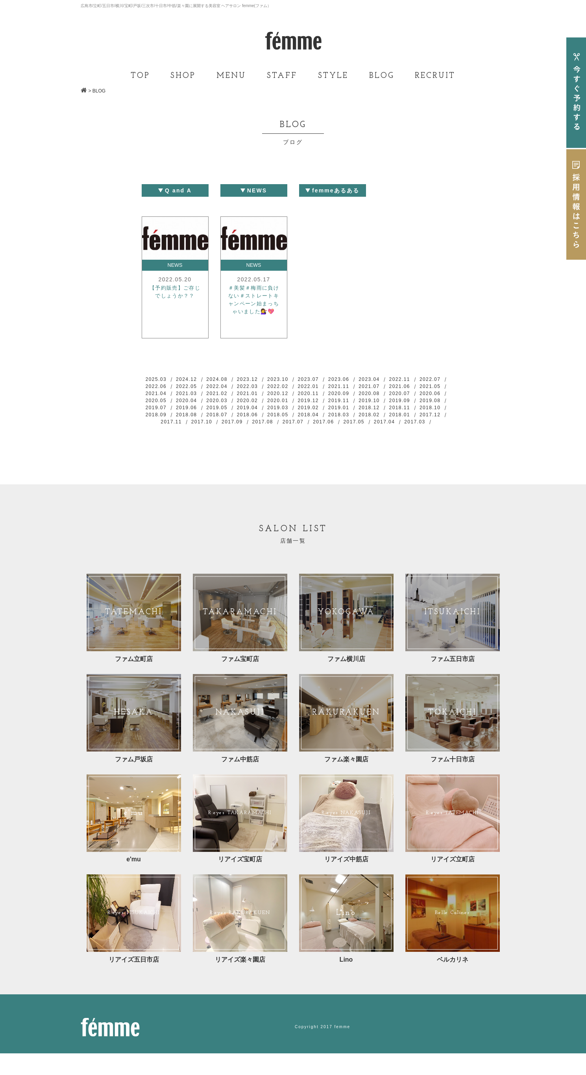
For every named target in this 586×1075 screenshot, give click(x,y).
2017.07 (242, 437)
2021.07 (428, 388)
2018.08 (361, 421)
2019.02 (157, 421)
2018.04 (191, 429)
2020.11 (395, 396)
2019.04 (395, 413)
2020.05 (259, 404)
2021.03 (259, 396)
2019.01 (191, 421)
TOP (140, 76)
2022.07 (157, 388)
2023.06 (361, 380)
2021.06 (157, 396)
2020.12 (361, 396)
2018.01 (293, 429)
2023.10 (293, 380)
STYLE (333, 76)
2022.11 (428, 380)
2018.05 (157, 429)
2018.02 (259, 429)
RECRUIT (435, 76)
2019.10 (191, 413)
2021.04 (225, 396)
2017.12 (327, 429)
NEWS (175, 265)
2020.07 (191, 404)
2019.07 (293, 413)
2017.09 (428, 429)
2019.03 (428, 413)
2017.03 (378, 437)
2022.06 (191, 388)
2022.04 (259, 388)
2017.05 (310, 437)
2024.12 (191, 380)
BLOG (381, 76)
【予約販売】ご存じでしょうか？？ (175, 299)
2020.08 (157, 404)
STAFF (282, 76)
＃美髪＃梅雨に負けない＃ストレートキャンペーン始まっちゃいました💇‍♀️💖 (253, 308)
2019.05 (361, 413)
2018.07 (395, 421)
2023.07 (327, 380)
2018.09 (327, 421)
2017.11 (361, 429)
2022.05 (225, 388)
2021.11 (395, 388)
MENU (231, 76)
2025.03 (157, 380)
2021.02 (293, 396)
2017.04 (344, 437)
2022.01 (361, 388)
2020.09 (428, 396)
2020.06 (225, 404)
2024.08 (225, 380)
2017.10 (395, 429)
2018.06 (428, 421)
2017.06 (276, 437)
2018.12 (225, 421)
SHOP (183, 76)
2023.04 (395, 380)
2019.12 (428, 404)
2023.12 (259, 380)
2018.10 (293, 421)
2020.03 (327, 404)
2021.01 (327, 396)
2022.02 (327, 388)
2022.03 (293, 388)
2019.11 (157, 413)
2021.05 (191, 396)
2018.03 (225, 429)
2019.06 (327, 413)
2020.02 (361, 404)
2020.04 (293, 404)
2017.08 (208, 437)
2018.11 (259, 421)
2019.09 (225, 413)
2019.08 (259, 413)
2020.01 (395, 404)
